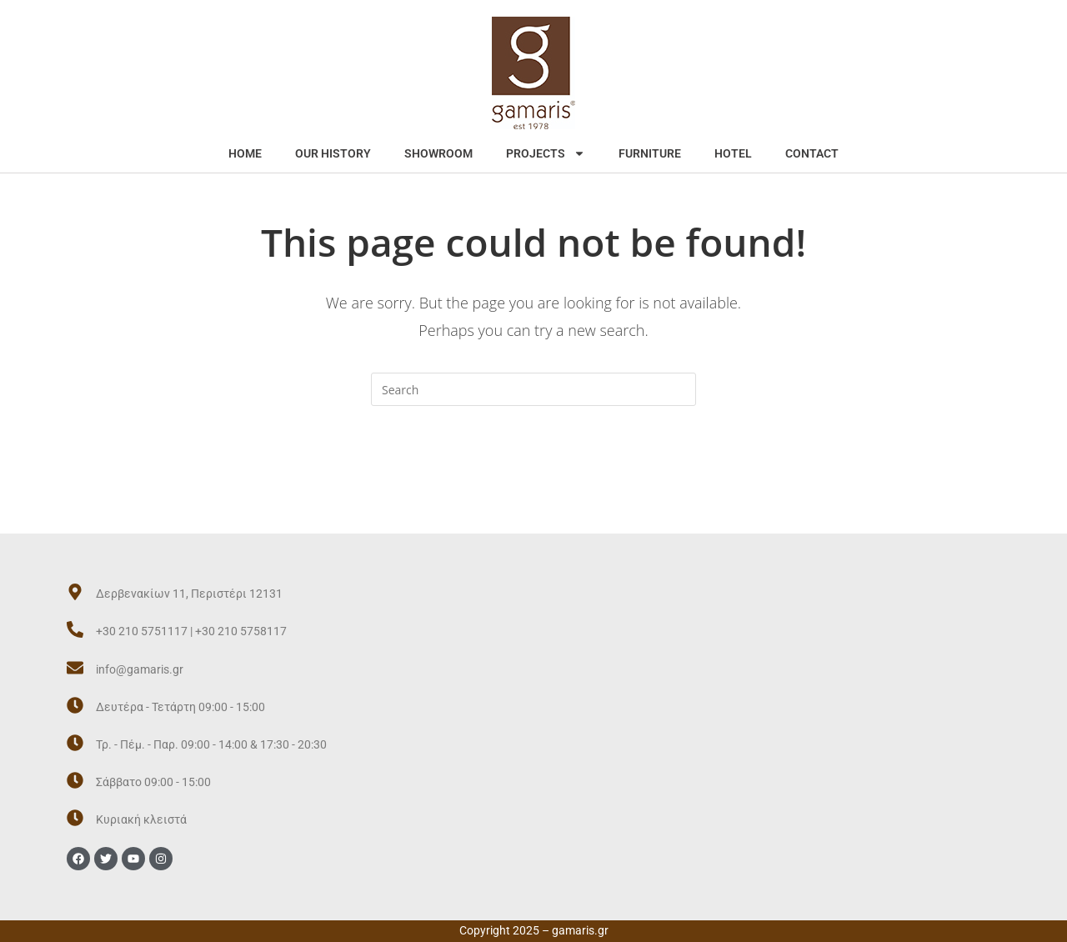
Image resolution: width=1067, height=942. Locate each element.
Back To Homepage (533, 473)
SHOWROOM (438, 153)
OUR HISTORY (333, 153)
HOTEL (733, 153)
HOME (245, 153)
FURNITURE (650, 153)
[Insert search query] (533, 389)
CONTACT (812, 153)
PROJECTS (545, 153)
